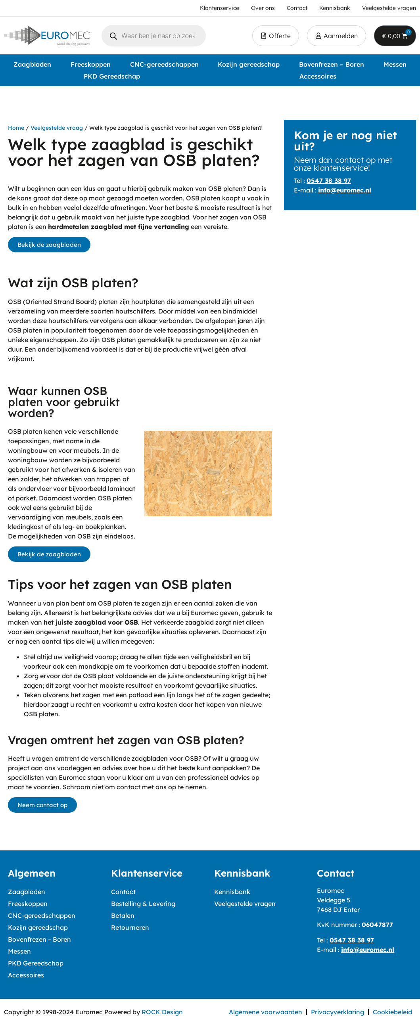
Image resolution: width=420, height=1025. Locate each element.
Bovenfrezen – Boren (331, 64)
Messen (395, 64)
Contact (123, 892)
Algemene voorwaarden (265, 1012)
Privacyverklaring (337, 1012)
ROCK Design (162, 1012)
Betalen (122, 915)
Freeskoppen (91, 64)
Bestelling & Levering (143, 904)
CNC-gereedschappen (164, 64)
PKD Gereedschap (112, 76)
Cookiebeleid (392, 1012)
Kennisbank (232, 892)
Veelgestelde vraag (57, 127)
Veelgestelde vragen (245, 904)
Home (16, 127)
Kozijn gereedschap (249, 64)
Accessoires (317, 76)
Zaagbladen (32, 64)
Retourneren (130, 927)
